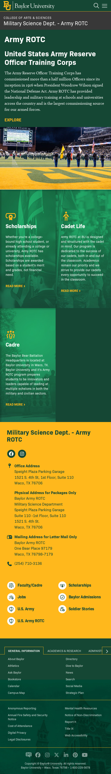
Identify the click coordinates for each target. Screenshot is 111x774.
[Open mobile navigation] (105, 6)
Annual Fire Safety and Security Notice (28, 717)
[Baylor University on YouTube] (83, 757)
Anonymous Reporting (22, 708)
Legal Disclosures (19, 739)
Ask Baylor (14, 672)
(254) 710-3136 (28, 563)
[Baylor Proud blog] (27, 757)
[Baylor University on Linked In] (65, 757)
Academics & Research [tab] (64, 651)
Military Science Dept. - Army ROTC (46, 23)
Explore (13, 120)
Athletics (13, 665)
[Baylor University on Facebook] (37, 757)
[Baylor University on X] (55, 757)
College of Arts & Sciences (27, 17)
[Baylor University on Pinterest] (74, 757)
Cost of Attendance (20, 726)
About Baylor (16, 659)
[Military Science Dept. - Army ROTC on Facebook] (11, 453)
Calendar (14, 686)
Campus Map (16, 692)
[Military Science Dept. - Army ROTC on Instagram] (22, 453)
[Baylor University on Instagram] (46, 757)
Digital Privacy (17, 732)
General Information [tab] (24, 651)
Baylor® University (51, 763)
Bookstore (14, 679)
